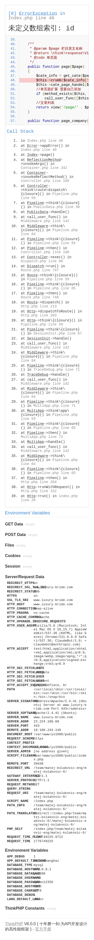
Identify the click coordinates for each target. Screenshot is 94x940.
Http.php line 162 (39, 491)
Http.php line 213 (39, 306)
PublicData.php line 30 (56, 207)
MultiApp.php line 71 (54, 406)
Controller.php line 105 (45, 181)
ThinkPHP (14, 924)
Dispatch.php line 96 (42, 261)
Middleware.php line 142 (45, 221)
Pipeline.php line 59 (48, 279)
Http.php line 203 (39, 315)
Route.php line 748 (40, 297)
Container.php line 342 (44, 168)
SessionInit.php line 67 (57, 333)
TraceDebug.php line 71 (56, 370)
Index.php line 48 (31, 18)
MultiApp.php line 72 (42, 437)
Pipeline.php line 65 (54, 243)
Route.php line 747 (40, 270)
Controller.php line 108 (45, 252)
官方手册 (43, 929)
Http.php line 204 (39, 482)
